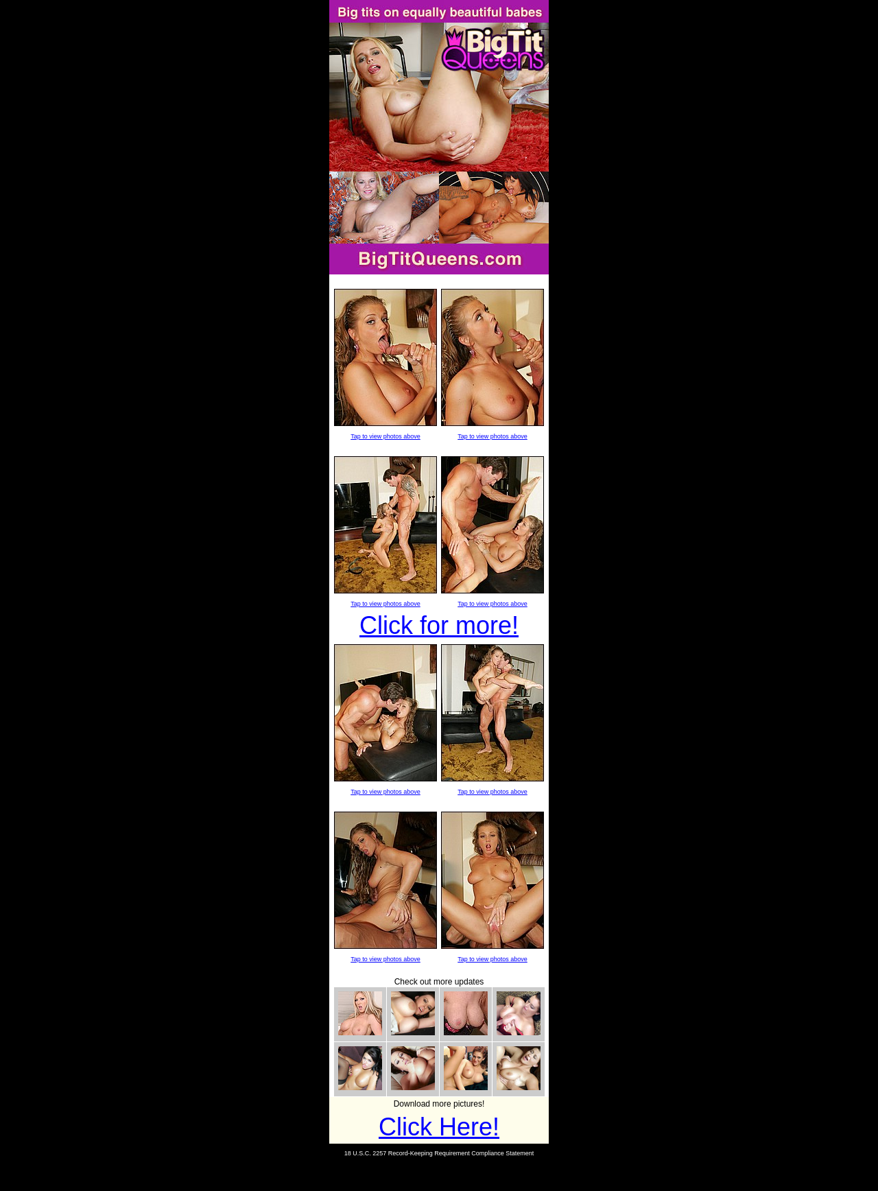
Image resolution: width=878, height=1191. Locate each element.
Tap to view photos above (385, 436)
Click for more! (439, 625)
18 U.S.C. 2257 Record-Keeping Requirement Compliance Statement (439, 1153)
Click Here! (439, 1127)
